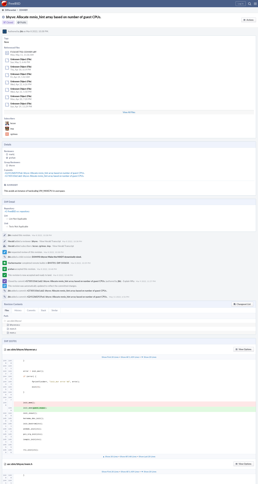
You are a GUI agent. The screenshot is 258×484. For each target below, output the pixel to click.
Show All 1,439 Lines (130, 357)
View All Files (129, 112)
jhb (21, 31)
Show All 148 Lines (128, 456)
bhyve (12, 165)
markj (11, 154)
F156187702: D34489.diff (23, 51)
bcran (13, 123)
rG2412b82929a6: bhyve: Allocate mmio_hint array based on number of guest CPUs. (45, 173)
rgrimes (14, 134)
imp (12, 128)
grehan (12, 157)
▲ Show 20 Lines (110, 456)
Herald (11, 241)
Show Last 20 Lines (147, 456)
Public (23, 22)
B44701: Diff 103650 (58, 262)
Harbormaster (14, 262)
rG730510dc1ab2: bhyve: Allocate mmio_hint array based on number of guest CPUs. (44, 175)
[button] (255, 3)
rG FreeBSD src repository (17, 211)
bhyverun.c (15, 324)
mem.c (13, 332)
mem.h (13, 328)
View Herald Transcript (50, 241)
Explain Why (129, 281)
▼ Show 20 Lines (148, 357)
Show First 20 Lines (110, 357)
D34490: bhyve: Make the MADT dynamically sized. (56, 256)
